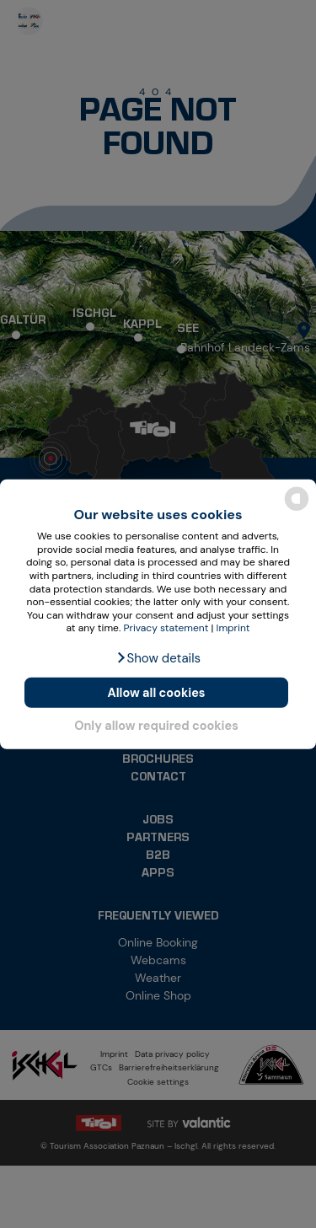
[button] (158, 658)
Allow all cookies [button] (157, 692)
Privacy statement (166, 628)
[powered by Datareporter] (296, 509)
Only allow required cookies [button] (156, 725)
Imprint (233, 628)
